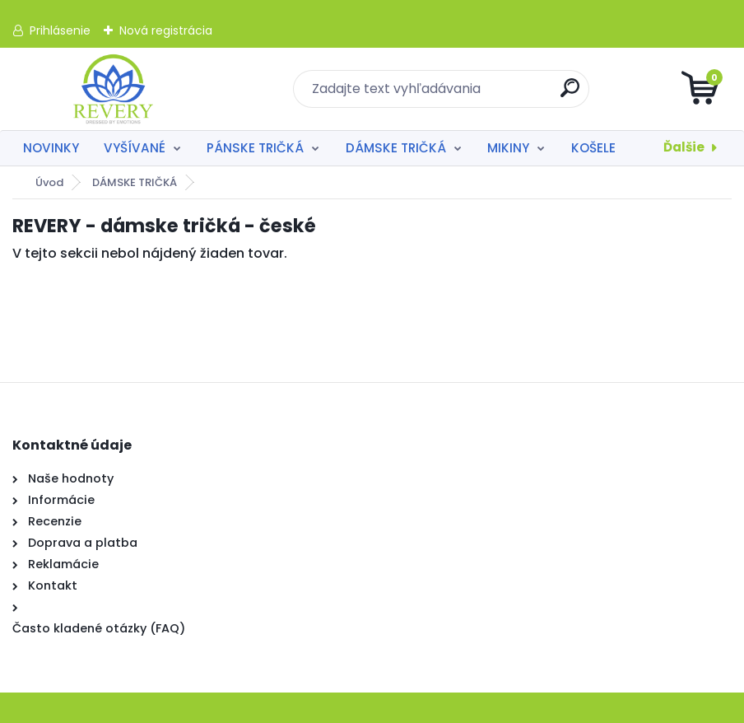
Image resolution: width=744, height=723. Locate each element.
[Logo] (113, 89)
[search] (569, 94)
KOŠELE (593, 147)
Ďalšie (683, 147)
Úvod (49, 182)
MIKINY (508, 147)
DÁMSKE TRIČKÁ (396, 147)
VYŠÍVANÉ (134, 147)
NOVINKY (51, 147)
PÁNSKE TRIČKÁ (255, 147)
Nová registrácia (165, 30)
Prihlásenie (60, 30)
